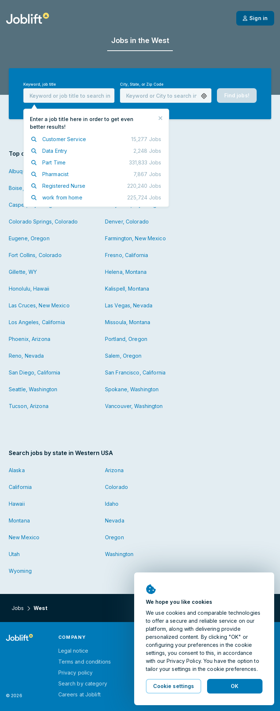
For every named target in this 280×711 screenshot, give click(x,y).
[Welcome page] (27, 18)
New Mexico (24, 537)
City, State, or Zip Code (141, 84)
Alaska (17, 470)
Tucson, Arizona (28, 406)
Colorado (116, 487)
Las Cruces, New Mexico (39, 305)
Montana (19, 520)
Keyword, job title (39, 84)
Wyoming (20, 571)
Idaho (112, 504)
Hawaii (17, 504)
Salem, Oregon (123, 356)
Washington (119, 554)
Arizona (114, 470)
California (20, 487)
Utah (14, 554)
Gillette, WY (23, 272)
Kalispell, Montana (127, 288)
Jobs (18, 608)
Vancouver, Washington (134, 406)
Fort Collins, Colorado (35, 255)
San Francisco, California (135, 372)
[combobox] (68, 95)
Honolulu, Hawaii (29, 288)
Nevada (114, 520)
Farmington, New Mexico (135, 238)
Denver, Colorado (127, 221)
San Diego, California (35, 372)
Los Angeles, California (37, 322)
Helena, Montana (126, 272)
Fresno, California (126, 255)
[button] (204, 96)
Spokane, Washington (132, 389)
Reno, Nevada (26, 356)
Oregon (114, 537)
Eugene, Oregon (29, 238)
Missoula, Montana (127, 322)
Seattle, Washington (33, 389)
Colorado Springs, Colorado (43, 221)
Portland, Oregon (126, 339)
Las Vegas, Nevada (128, 305)
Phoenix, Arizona (29, 339)
